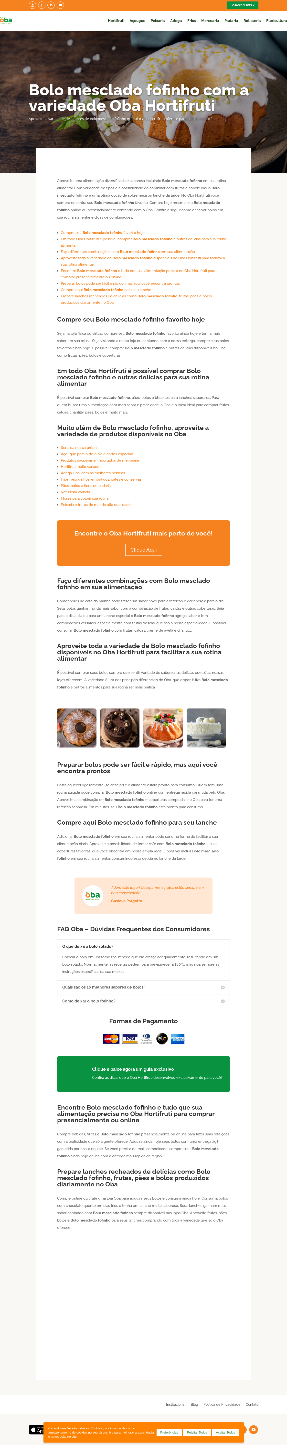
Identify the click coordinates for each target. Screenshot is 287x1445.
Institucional (175, 1404)
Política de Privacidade (221, 1404)
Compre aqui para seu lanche (106, 290)
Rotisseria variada (75, 492)
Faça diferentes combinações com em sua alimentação (128, 252)
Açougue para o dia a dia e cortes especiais (97, 454)
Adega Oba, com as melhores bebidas (93, 473)
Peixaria (158, 21)
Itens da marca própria (79, 447)
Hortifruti (116, 21)
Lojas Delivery (243, 5)
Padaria (231, 21)
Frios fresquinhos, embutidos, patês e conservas (101, 479)
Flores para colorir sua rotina (84, 498)
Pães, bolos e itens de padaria (86, 486)
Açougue (137, 21)
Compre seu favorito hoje (103, 233)
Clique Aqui (143, 550)
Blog (194, 1404)
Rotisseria (252, 21)
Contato (252, 1404)
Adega (176, 21)
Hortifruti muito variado (80, 467)
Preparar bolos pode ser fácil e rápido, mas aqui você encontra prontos (120, 283)
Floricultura (276, 21)
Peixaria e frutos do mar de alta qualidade (96, 505)
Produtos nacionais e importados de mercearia (100, 460)
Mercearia (210, 21)
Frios (191, 21)
